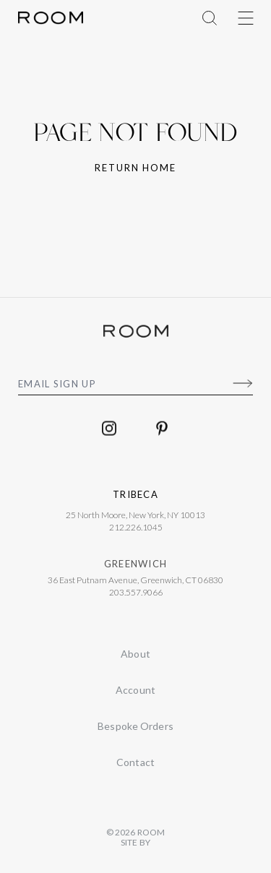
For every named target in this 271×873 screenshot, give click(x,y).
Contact (135, 762)
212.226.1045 (136, 530)
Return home (135, 167)
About (135, 654)
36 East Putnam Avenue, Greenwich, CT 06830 (135, 582)
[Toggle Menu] (246, 18)
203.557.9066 (136, 595)
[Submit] (242, 383)
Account (135, 690)
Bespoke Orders (135, 726)
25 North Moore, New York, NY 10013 (135, 517)
